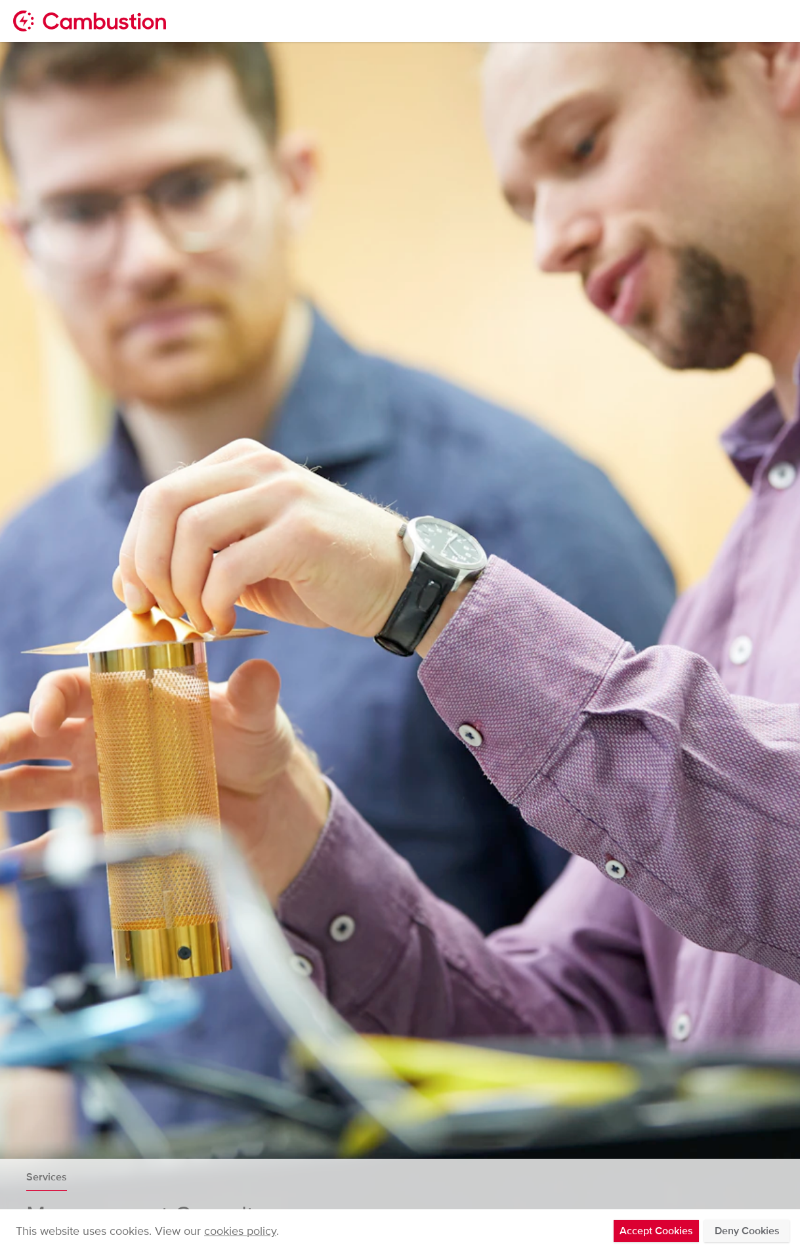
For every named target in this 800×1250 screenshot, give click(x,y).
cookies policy (240, 1231)
